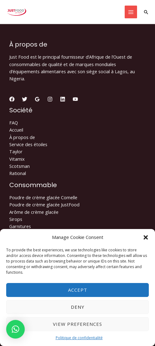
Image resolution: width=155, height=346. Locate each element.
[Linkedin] (62, 99)
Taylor (16, 151)
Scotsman (19, 166)
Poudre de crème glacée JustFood (44, 204)
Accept (77, 290)
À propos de (22, 137)
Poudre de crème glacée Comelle (43, 197)
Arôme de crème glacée (33, 212)
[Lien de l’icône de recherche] (146, 12)
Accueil (16, 130)
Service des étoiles (28, 144)
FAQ (13, 122)
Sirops (15, 219)
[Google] (37, 99)
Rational (17, 173)
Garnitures (20, 226)
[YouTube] (75, 99)
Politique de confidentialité (79, 337)
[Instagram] (50, 99)
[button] (146, 237)
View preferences (77, 324)
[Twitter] (24, 99)
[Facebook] (12, 99)
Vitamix (17, 159)
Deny (77, 307)
